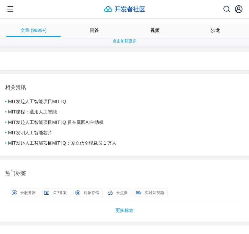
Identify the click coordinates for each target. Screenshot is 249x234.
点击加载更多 (124, 41)
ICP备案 (55, 192)
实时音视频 (150, 192)
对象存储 (87, 192)
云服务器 (24, 192)
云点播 (118, 192)
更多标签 (124, 210)
